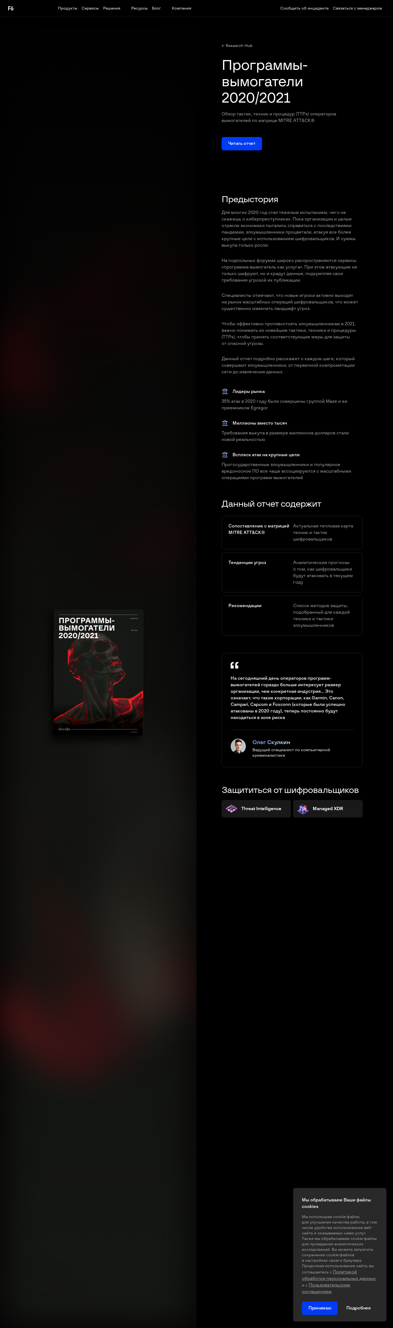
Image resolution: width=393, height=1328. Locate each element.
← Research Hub (237, 46)
